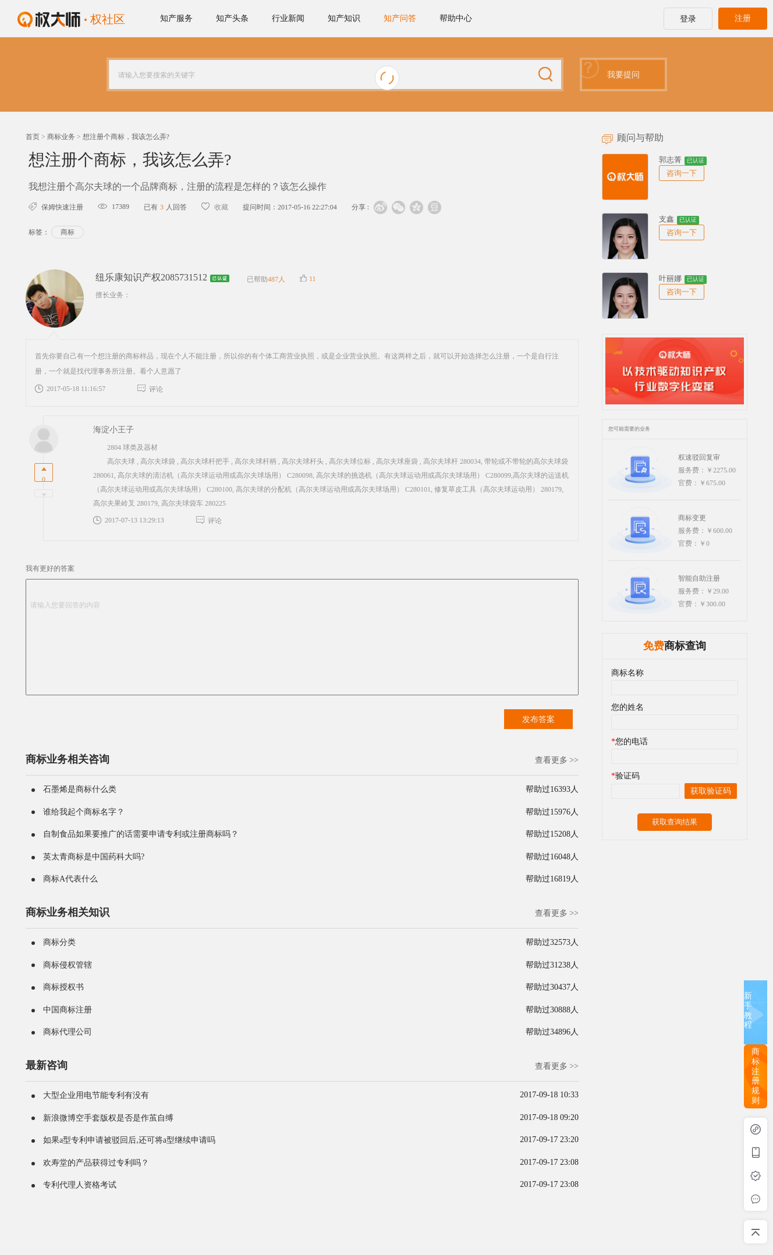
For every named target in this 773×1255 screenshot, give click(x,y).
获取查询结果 (674, 821)
